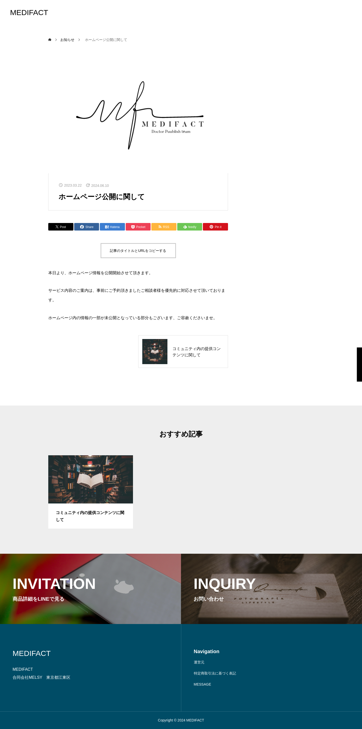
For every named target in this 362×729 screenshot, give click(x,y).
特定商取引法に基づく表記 (215, 673)
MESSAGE (202, 684)
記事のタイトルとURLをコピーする (138, 251)
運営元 (199, 662)
